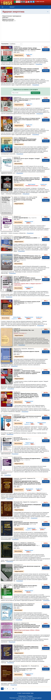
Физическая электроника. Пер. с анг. (24, 330)
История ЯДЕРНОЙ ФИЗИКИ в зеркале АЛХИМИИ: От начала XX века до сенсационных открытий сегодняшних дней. (27, 279)
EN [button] (24, 1)
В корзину (46, 49)
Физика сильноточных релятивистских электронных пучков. (25, 669)
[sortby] (16, 44)
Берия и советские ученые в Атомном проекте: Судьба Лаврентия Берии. (27, 99)
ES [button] (21, 1)
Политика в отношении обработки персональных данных (25, 698)
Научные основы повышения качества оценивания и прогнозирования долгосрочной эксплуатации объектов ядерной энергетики (27, 626)
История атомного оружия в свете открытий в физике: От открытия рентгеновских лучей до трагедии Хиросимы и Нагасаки (27, 179)
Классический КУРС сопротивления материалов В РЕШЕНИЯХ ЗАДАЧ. (27, 418)
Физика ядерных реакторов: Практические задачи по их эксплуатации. (26, 523)
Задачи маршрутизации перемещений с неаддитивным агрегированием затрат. (27, 545)
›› (32, 185)
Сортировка (4, 43)
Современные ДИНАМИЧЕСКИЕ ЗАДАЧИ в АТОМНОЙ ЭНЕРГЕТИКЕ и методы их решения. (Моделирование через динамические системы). (27, 483)
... (10, 688)
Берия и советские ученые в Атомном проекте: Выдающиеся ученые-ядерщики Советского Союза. (27, 120)
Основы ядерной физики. (25, 217)
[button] (26, 2)
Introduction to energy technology (23, 199)
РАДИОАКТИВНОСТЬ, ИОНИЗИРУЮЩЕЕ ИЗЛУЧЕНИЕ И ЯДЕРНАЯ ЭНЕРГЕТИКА (25, 139)
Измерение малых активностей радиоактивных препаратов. (27, 459)
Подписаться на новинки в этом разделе (25, 89)
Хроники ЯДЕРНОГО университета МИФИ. (27, 237)
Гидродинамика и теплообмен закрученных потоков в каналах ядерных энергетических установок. (26, 648)
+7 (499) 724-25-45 (39, 1)
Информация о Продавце (25, 696)
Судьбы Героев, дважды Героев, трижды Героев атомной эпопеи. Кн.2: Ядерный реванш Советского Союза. (27, 49)
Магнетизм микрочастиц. (22, 439)
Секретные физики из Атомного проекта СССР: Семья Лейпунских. (27, 302)
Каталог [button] (12, 7)
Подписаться (35, 92)
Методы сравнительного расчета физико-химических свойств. (25, 586)
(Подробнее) (39, 64)
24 (13, 688)
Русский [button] (18, 1)
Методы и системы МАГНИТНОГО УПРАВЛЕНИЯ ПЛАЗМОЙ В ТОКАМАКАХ (27, 505)
